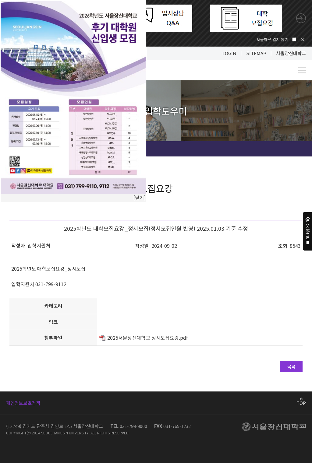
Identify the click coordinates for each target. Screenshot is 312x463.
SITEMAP (256, 53)
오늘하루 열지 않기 (272, 39)
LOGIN (229, 53)
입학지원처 (38, 245)
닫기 (303, 40)
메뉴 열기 (302, 70)
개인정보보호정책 (23, 403)
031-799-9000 (133, 426)
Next (301, 18)
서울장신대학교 (291, 53)
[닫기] (139, 197)
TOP (301, 402)
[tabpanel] (156, 18)
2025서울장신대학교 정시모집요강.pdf (147, 337)
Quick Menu (307, 231)
